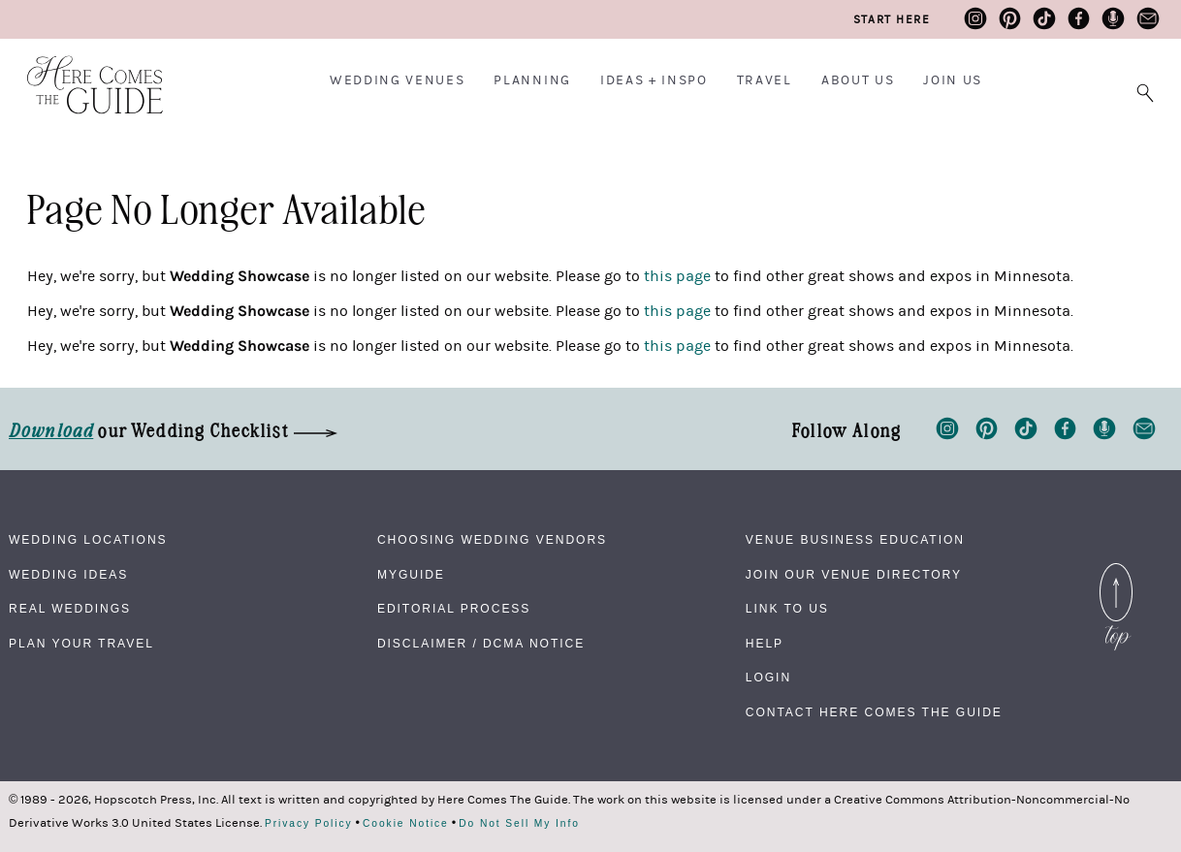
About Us (857, 80)
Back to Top (1116, 574)
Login (768, 677)
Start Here (891, 19)
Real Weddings (70, 608)
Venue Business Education (855, 540)
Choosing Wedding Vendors (492, 540)
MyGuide (411, 575)
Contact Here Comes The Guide (874, 712)
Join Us (952, 80)
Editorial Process (453, 608)
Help (764, 643)
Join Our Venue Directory (854, 575)
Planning (532, 80)
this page (677, 276)
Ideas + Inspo (654, 80)
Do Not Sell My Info (519, 824)
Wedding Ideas (68, 575)
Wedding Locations (88, 540)
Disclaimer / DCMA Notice (481, 643)
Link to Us (787, 608)
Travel (764, 80)
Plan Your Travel (81, 643)
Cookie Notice (406, 824)
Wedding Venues (397, 80)
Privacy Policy (309, 824)
